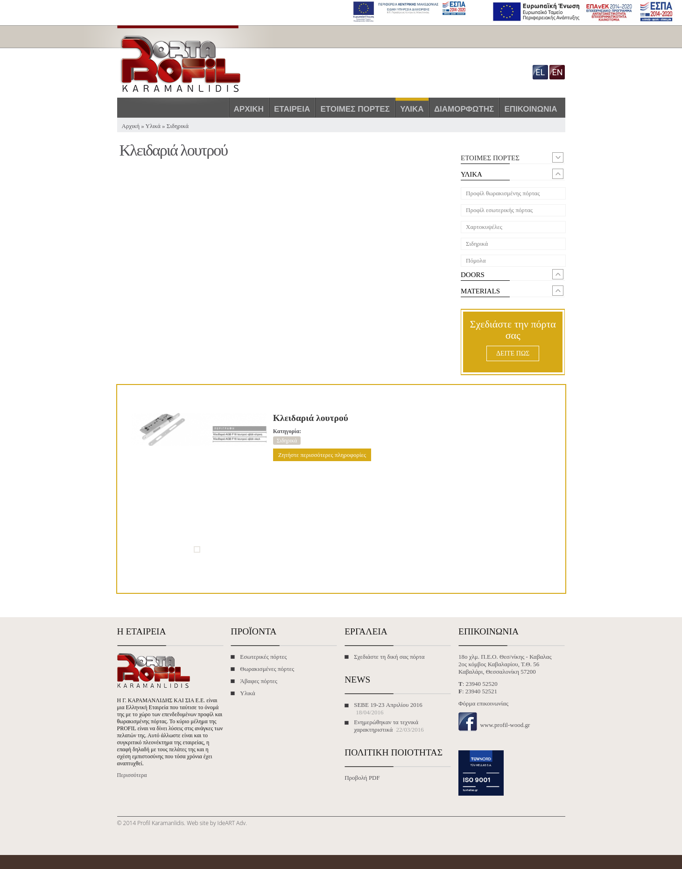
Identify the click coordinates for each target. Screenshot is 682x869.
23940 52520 (482, 683)
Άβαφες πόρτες (258, 680)
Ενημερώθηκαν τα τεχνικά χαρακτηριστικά (386, 726)
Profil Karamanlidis (160, 823)
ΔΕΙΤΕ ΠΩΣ (512, 353)
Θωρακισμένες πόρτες (267, 668)
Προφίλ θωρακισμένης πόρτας (503, 193)
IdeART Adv (232, 823)
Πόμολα (475, 260)
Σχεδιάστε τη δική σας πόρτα (389, 656)
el (540, 72)
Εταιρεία (292, 109)
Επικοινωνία (531, 109)
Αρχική (249, 109)
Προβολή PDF (362, 777)
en (557, 72)
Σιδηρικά (178, 125)
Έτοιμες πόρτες (355, 109)
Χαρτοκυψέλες (484, 226)
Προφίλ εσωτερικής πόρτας (499, 210)
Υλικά (411, 109)
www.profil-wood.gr (505, 724)
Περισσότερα (132, 775)
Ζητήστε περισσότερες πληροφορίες (322, 454)
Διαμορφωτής (464, 109)
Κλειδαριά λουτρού (310, 418)
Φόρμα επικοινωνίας (483, 703)
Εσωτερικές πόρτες (263, 656)
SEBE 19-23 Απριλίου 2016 (388, 704)
